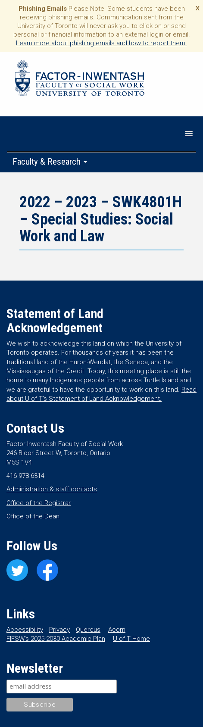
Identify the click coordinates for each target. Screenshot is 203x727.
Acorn (116, 629)
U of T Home (131, 639)
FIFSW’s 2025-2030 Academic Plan (55, 639)
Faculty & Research (49, 161)
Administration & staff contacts (51, 489)
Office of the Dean (32, 516)
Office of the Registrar (38, 503)
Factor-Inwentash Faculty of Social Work (79, 79)
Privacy (59, 629)
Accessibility (24, 629)
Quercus (88, 629)
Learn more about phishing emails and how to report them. (101, 43)
